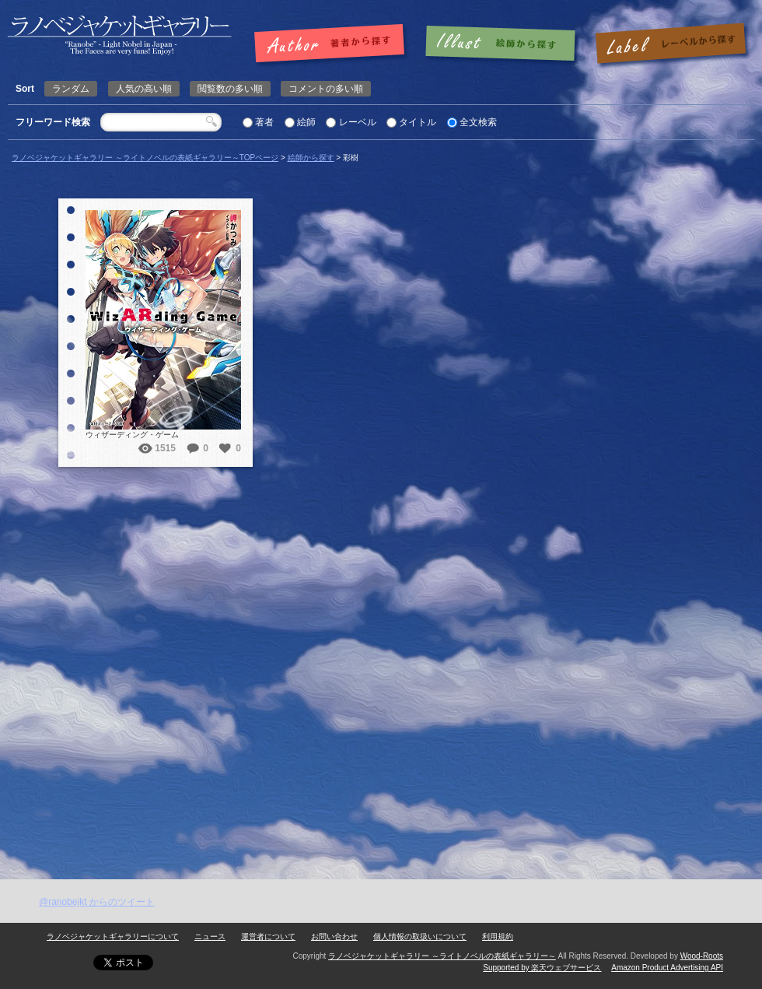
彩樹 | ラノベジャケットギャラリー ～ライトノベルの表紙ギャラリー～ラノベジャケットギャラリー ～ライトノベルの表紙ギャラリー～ (120, 35)
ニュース (209, 936)
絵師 (306, 122)
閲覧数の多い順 (230, 88)
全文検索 (478, 122)
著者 (264, 122)
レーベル (357, 122)
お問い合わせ (334, 936)
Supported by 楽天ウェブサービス (542, 967)
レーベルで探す (670, 44)
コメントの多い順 (325, 88)
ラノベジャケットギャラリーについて (113, 936)
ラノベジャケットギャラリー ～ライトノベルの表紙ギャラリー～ (442, 956)
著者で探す (333, 44)
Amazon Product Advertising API (667, 967)
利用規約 (497, 936)
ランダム (70, 88)
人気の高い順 (144, 88)
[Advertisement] (186, 652)
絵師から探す (311, 157)
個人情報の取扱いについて (420, 936)
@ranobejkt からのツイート (97, 901)
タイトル (417, 122)
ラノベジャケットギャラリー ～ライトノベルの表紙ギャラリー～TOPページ (145, 157)
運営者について (268, 936)
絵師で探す (501, 44)
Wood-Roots (701, 956)
